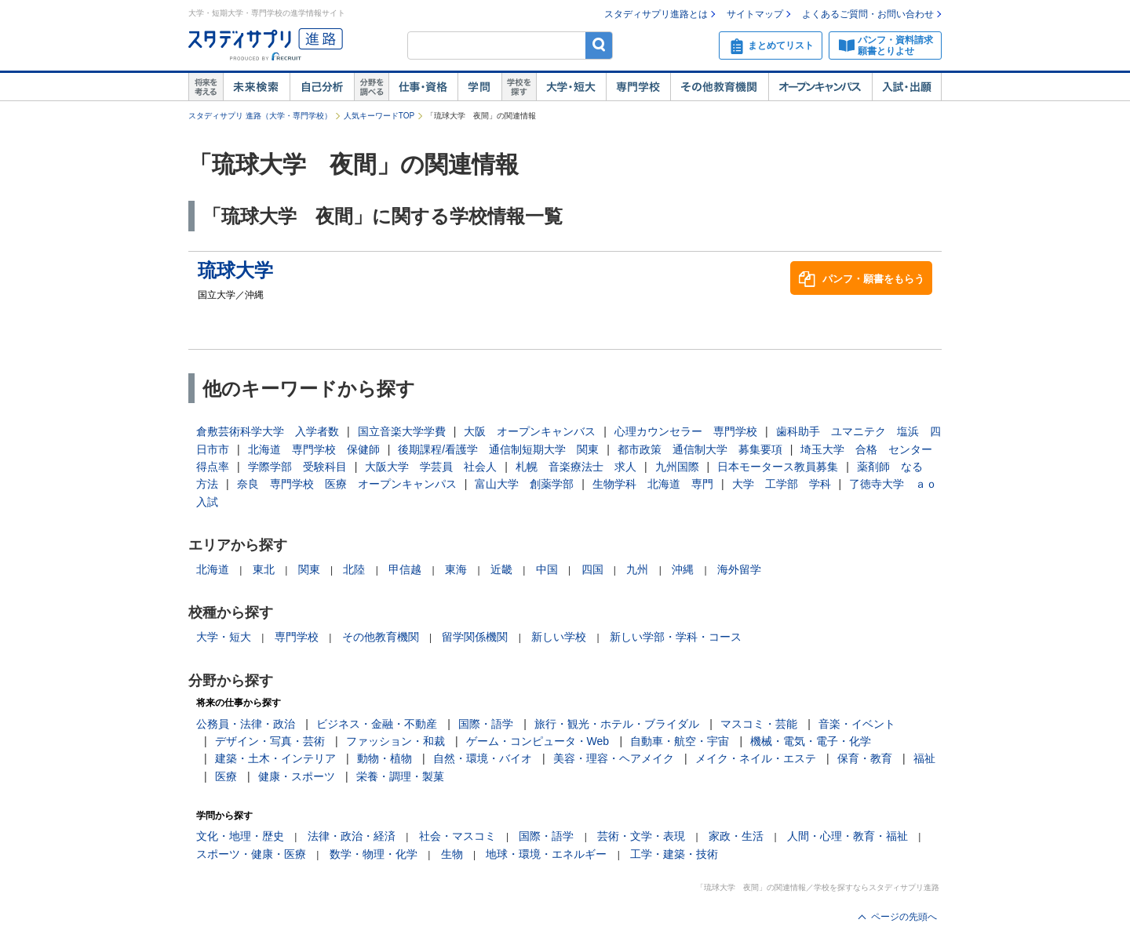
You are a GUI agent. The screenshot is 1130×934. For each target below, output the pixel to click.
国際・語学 (485, 724)
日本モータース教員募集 (777, 466)
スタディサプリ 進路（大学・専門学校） (260, 115)
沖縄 (683, 569)
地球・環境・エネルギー (546, 854)
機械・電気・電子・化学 (810, 741)
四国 (592, 569)
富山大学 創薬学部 (524, 484)
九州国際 (677, 466)
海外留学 (739, 569)
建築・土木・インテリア (275, 758)
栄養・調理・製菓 (400, 776)
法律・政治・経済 (352, 836)
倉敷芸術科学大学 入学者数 (267, 431)
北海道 (212, 569)
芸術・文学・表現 (641, 836)
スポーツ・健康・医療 (251, 854)
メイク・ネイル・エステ (755, 758)
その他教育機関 (719, 87)
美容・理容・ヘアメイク (613, 758)
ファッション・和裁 (395, 741)
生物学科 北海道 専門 (652, 484)
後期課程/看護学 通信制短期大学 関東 (498, 449)
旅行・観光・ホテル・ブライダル (616, 724)
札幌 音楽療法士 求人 (576, 466)
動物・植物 (384, 758)
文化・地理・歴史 (240, 836)
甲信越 (404, 569)
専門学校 (638, 87)
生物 (452, 854)
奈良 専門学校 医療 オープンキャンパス (347, 484)
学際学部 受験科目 (297, 466)
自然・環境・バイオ (482, 758)
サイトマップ (755, 14)
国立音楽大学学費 (402, 431)
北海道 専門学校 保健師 (314, 449)
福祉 (924, 758)
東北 (264, 569)
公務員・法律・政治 (245, 724)
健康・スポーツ (296, 776)
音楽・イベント (856, 724)
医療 (226, 776)
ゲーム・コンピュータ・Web (538, 741)
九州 (637, 569)
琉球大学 (235, 270)
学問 (479, 87)
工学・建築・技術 (674, 854)
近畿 (501, 569)
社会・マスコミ (457, 836)
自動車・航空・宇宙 (679, 741)
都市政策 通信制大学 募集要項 (700, 449)
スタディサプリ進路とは (656, 14)
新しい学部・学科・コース (676, 637)
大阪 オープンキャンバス (530, 431)
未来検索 (256, 87)
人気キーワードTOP (379, 115)
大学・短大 (571, 87)
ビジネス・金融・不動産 (376, 724)
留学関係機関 (475, 637)
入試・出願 (907, 87)
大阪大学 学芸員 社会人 (431, 466)
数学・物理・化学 (373, 854)
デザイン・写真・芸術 (270, 741)
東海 (456, 569)
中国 (547, 569)
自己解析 (322, 87)
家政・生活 (736, 836)
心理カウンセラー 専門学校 (685, 431)
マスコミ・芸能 (758, 724)
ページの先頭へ (904, 916)
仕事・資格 (422, 87)
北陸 (354, 569)
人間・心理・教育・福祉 (847, 836)
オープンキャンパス (820, 87)
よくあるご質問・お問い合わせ (868, 14)
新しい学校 (558, 637)
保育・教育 (864, 758)
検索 (599, 45)
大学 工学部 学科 (781, 484)
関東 (309, 569)
